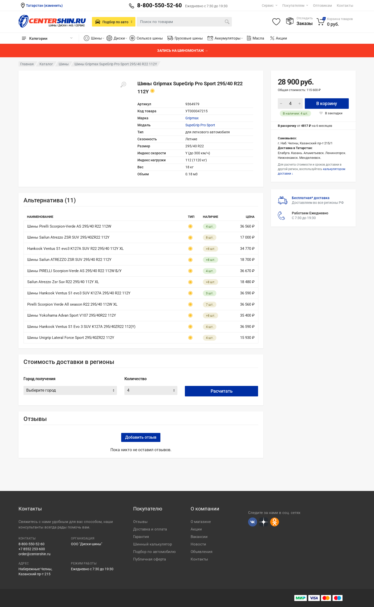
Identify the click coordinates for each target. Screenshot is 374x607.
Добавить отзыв (140, 437)
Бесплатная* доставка (311, 198)
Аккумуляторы (229, 38)
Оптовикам (322, 5)
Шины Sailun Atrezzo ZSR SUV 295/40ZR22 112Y (68, 237)
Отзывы (140, 521)
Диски (120, 38)
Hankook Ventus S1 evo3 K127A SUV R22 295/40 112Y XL (75, 248)
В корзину (326, 103)
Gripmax (192, 118)
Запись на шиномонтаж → (182, 51)
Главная (27, 64)
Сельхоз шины (150, 38)
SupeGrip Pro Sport (200, 125)
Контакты (345, 5)
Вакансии (199, 536)
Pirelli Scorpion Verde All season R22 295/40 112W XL (72, 304)
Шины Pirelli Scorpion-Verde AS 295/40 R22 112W (69, 226)
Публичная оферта (149, 559)
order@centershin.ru (34, 554)
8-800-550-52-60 (31, 544)
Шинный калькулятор (152, 544)
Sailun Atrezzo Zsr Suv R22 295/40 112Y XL (63, 282)
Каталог (46, 64)
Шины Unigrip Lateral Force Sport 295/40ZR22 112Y (70, 337)
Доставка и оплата (150, 529)
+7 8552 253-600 (31, 549)
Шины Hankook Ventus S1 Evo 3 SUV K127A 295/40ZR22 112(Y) (81, 326)
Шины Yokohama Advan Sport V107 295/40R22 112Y (71, 315)
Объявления (201, 551)
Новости (198, 544)
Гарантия (141, 536)
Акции (281, 38)
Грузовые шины (189, 38)
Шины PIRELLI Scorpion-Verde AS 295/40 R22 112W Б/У (74, 271)
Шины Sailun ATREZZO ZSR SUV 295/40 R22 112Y (69, 259)
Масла (255, 38)
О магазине (201, 521)
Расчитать (222, 391)
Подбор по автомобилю (154, 551)
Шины (97, 38)
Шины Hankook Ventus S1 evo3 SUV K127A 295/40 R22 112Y (78, 293)
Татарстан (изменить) (44, 5)
